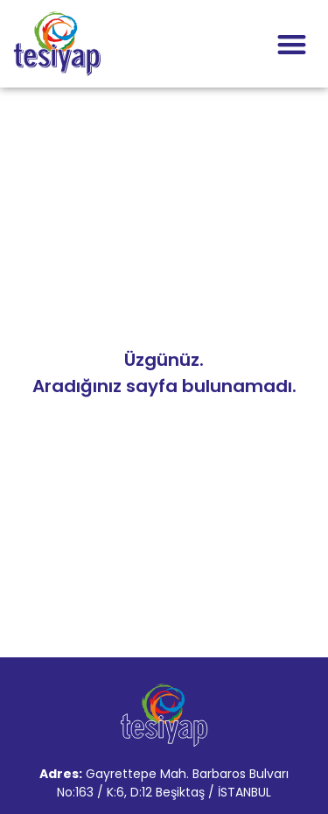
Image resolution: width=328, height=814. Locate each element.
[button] (292, 44)
